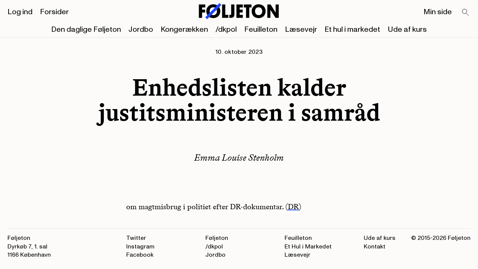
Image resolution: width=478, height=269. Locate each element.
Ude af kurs (407, 29)
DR (293, 206)
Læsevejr (301, 29)
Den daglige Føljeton (86, 29)
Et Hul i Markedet (308, 246)
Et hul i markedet (352, 29)
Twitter (136, 238)
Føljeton (216, 238)
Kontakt (374, 246)
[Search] (466, 13)
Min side (437, 12)
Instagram (140, 246)
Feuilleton (260, 29)
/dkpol (226, 29)
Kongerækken (184, 29)
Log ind (19, 12)
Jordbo (140, 29)
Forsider (54, 12)
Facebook (139, 255)
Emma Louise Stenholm (239, 157)
